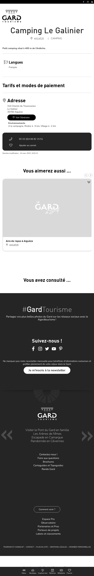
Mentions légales (58, 547)
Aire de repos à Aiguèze (19, 241)
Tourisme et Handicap (13, 547)
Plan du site (42, 547)
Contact (30, 547)
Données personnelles (80, 547)
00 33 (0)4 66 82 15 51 (31, 139)
